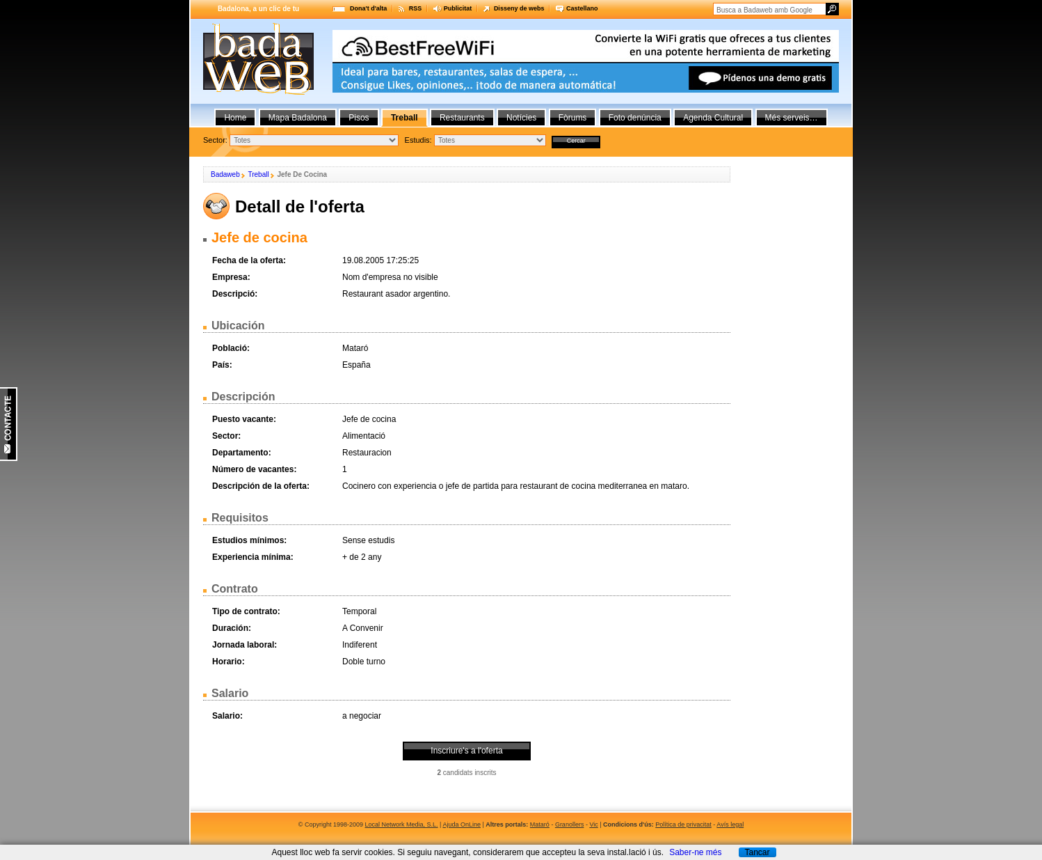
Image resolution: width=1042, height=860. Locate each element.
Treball (258, 174)
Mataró (540, 824)
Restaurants (462, 118)
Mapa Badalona (297, 118)
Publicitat (458, 8)
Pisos (358, 118)
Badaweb (225, 174)
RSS (415, 8)
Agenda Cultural (713, 118)
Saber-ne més (695, 852)
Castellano (582, 8)
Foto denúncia (635, 118)
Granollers (569, 824)
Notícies (521, 118)
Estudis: (418, 140)
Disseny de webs (519, 8)
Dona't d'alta (368, 8)
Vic (593, 824)
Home (235, 118)
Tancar (756, 852)
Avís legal (730, 824)
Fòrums (573, 118)
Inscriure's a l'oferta (466, 751)
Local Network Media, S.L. (401, 824)
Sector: (215, 140)
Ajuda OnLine (461, 824)
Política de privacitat (683, 824)
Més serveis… (791, 118)
